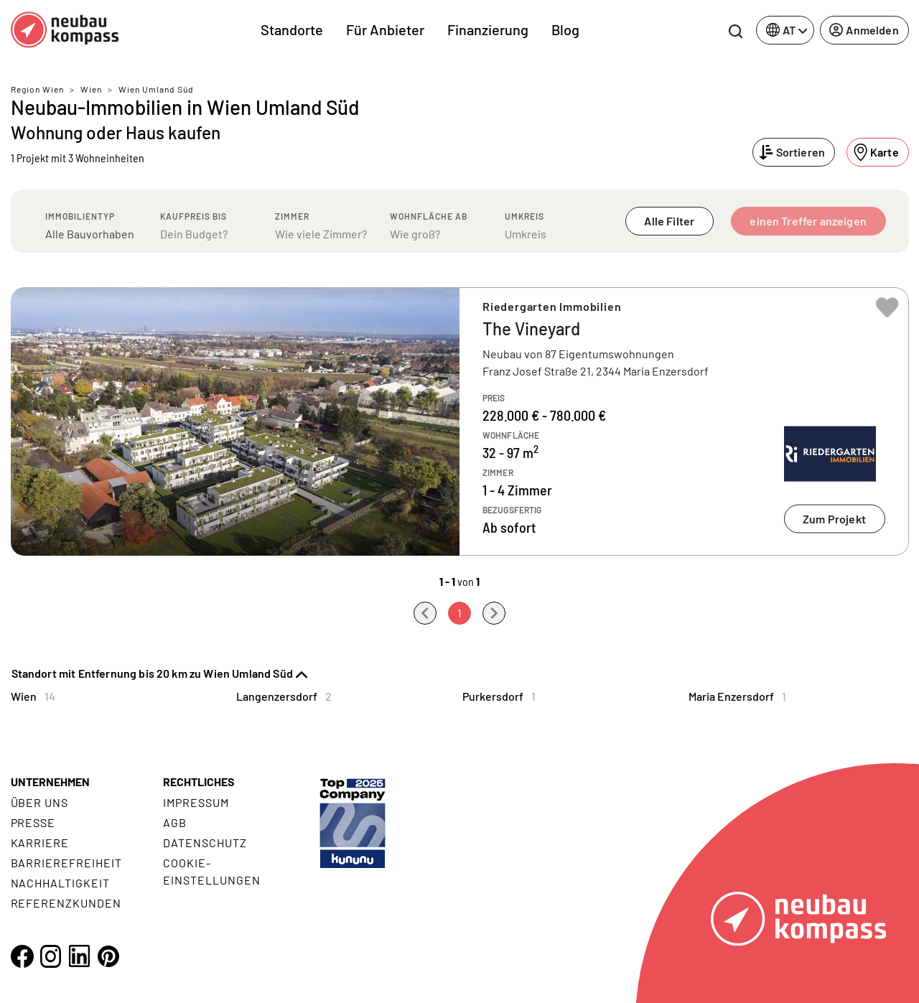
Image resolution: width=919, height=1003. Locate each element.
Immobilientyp (80, 216)
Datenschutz (205, 842)
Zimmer (292, 216)
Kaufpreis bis (193, 216)
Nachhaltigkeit (60, 883)
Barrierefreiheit (66, 862)
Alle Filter (669, 221)
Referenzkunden (66, 903)
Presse (33, 822)
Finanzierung (487, 29)
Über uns (40, 802)
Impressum (196, 802)
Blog (565, 29)
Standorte (292, 29)
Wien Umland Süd (156, 89)
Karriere (40, 842)
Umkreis (524, 216)
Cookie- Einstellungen (211, 871)
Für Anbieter (385, 29)
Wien (91, 89)
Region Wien (37, 89)
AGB (175, 822)
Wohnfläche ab (428, 216)
